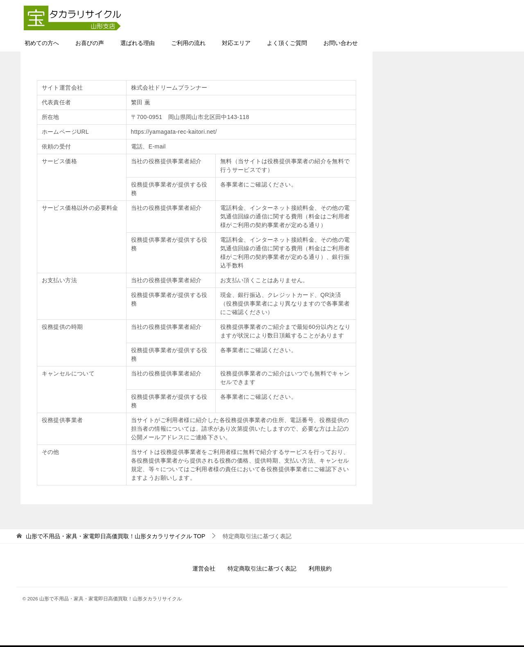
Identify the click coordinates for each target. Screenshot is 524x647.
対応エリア (236, 43)
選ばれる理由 (137, 43)
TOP (115, 537)
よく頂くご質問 (287, 43)
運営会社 (203, 569)
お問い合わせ (340, 43)
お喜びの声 (89, 43)
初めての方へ (42, 43)
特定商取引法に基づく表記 (262, 569)
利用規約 (320, 569)
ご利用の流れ (188, 43)
